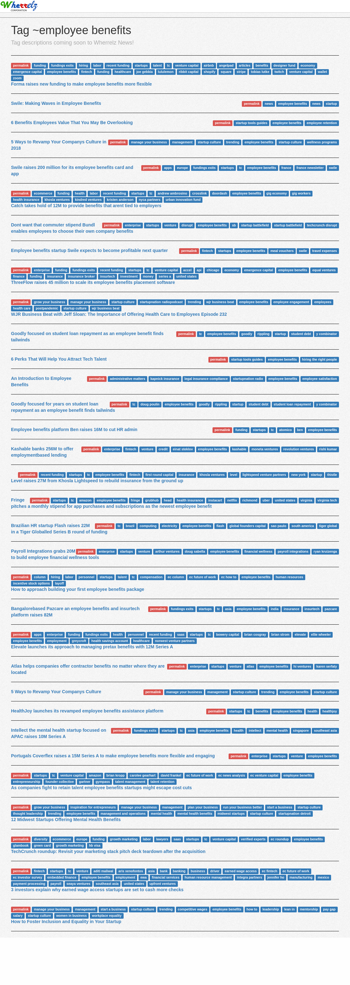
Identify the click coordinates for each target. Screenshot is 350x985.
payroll (55, 884)
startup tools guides (251, 123)
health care (21, 308)
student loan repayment (292, 404)
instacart (215, 500)
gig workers (301, 193)
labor (97, 65)
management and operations (123, 813)
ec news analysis (231, 775)
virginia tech (327, 500)
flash (221, 526)
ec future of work (202, 577)
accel (187, 270)
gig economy (276, 193)
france (286, 168)
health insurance (26, 199)
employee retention (321, 123)
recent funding (118, 65)
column (39, 577)
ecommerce (43, 193)
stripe (241, 72)
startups (141, 65)
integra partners (249, 877)
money (148, 276)
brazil (130, 526)
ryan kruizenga (325, 551)
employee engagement (291, 302)
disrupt (187, 225)
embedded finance (61, 877)
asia (228, 609)
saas (180, 634)
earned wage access (241, 871)
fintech (86, 72)
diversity (40, 839)
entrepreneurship (26, 782)
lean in (289, 909)
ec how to (228, 577)
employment (57, 641)
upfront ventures (162, 884)
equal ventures (323, 270)
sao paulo (278, 526)
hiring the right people (319, 359)
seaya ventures (78, 884)
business (198, 871)
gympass (103, 782)
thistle (332, 475)
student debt (301, 334)
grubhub (152, 500)
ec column (176, 577)
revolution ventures (298, 449)
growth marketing (123, 839)
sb (234, 225)
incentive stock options (31, 583)
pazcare (331, 609)
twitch (279, 72)
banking (179, 871)
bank (164, 871)
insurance (55, 276)
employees (322, 302)
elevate (300, 634)
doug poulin (150, 404)
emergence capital (27, 72)
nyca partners (149, 199)
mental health (277, 730)
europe (182, 168)
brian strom (280, 634)
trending (232, 142)
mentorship (309, 909)
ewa (143, 877)
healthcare (122, 72)
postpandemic (47, 308)
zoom (17, 78)
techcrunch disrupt (322, 225)
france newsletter (310, 168)
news (269, 103)
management (182, 142)
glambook (21, 845)
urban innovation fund (183, 199)
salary (17, 915)
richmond (249, 500)
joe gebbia (144, 72)
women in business (71, 915)
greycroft (79, 641)
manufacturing (300, 877)
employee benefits (61, 72)
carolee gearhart (143, 775)
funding (40, 65)
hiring (83, 65)
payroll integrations (293, 551)
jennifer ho (275, 877)
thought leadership (28, 813)
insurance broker (81, 276)
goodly (246, 334)
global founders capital (248, 526)
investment (128, 276)
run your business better (242, 807)
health (80, 193)
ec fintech (269, 871)
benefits (262, 65)
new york (298, 475)
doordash (219, 193)
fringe (135, 500)
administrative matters (127, 379)
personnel (86, 577)
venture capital (187, 65)
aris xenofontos (130, 871)
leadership (270, 909)
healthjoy (330, 711)
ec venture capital (264, 775)
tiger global (328, 526)
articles (244, 65)
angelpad (226, 65)
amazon (85, 500)
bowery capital (227, 634)
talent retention (162, 782)
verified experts (253, 839)
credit (163, 449)
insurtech (107, 276)
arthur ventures (167, 551)
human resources (289, 577)
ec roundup (280, 839)
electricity (169, 526)
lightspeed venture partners (264, 475)
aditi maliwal (103, 871)
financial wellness (258, 551)
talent (157, 65)
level (233, 475)
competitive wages (192, 909)
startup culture (209, 142)
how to (252, 909)
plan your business (203, 807)
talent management (130, 782)
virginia (306, 500)
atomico (285, 430)
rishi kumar (328, 449)
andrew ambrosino (172, 193)
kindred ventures (88, 199)
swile (333, 168)
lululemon (166, 72)
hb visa (94, 845)
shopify (209, 72)
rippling (263, 334)
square (226, 72)
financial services (165, 877)
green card (42, 845)
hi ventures (302, 666)
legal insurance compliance (206, 379)
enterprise (133, 225)
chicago (213, 270)
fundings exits (62, 65)
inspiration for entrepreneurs (93, 807)
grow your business (49, 302)
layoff (59, 583)
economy (307, 65)
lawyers (162, 839)
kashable (239, 449)
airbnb (209, 65)
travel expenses (324, 251)
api (199, 270)
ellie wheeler (321, 634)
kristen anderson (120, 199)
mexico (323, 877)
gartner (84, 782)
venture (170, 225)
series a (165, 276)
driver (214, 871)
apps (168, 168)
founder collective (59, 782)
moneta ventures (265, 449)
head (168, 500)
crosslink (199, 193)
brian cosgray (255, 634)
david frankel (171, 775)
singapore (301, 730)
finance (19, 276)
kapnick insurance (164, 379)
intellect (255, 730)
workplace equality (107, 915)
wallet (322, 72)
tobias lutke (260, 72)
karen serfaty (326, 666)
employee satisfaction (319, 379)
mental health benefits (194, 813)
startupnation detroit (294, 813)
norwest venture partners (175, 641)
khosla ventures (57, 199)
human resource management (208, 877)
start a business (279, 807)
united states (186, 276)
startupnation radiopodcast (161, 302)
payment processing (29, 884)
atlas (250, 666)
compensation (151, 577)
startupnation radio (248, 379)
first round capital (159, 475)
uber (266, 500)
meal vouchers (282, 251)
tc (168, 65)
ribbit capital (188, 72)
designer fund (284, 65)
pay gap (329, 909)
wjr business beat (220, 302)
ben (300, 430)
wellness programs (322, 142)
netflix (232, 500)
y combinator (326, 334)
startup (331, 103)
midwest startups (231, 813)
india (275, 609)
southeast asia (325, 730)
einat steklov (183, 449)
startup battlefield (255, 225)
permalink (21, 65)
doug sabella (195, 551)
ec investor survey (27, 877)
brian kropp (115, 775)
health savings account (109, 641)
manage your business (149, 142)
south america (302, 526)
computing (148, 526)
